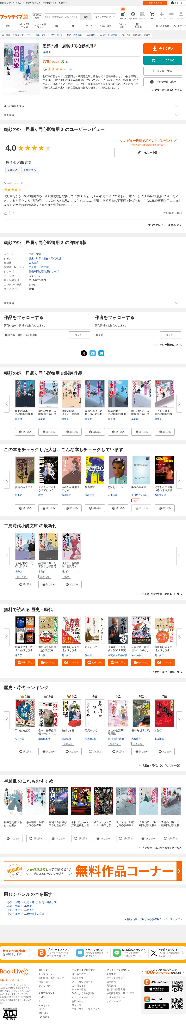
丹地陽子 (123, 738)
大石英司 (136, 738)
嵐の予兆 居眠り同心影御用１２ (125, 825)
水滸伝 (158, 730)
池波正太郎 (44, 738)
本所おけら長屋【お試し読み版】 (163, 650)
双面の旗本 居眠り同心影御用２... (24, 414)
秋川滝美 (112, 738)
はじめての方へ (163, 26)
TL (73, 25)
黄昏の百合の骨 (24, 487)
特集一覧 (43, 981)
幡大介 (65, 571)
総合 (8, 25)
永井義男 (66, 738)
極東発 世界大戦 (140, 730)
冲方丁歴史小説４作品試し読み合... (24, 650)
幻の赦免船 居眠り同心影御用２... (47, 414)
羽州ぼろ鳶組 (22, 730)
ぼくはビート (115, 487)
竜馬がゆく (91, 730)
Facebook (44, 1016)
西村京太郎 (160, 495)
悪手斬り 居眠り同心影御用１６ (35, 825)
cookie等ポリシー (116, 997)
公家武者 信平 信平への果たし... (141, 649)
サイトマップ (114, 1001)
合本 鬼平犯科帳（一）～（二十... (47, 733)
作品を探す (78, 978)
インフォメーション (82, 997)
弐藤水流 (89, 495)
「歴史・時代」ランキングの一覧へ (162, 765)
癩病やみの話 (138, 487)
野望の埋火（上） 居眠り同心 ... (70, 414)
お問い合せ (78, 1001)
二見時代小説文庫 (39, 267)
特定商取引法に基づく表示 (120, 993)
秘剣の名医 (68, 730)
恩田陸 (18, 495)
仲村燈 (88, 655)
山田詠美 (112, 495)
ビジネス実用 (122, 25)
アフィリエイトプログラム (86, 1009)
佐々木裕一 (137, 655)
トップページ (46, 974)
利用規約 (111, 985)
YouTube (43, 1013)
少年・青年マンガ (24, 25)
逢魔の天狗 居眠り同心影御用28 (170, 825)
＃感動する (29, 170)
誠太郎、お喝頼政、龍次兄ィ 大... (70, 566)
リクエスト (78, 1005)
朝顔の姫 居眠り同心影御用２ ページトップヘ (153, 919)
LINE (41, 997)
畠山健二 (43, 655)
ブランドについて (116, 978)
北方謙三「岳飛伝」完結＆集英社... (117, 650)
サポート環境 (79, 989)
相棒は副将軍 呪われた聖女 (13, 824)
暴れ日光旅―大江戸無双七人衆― (80, 825)
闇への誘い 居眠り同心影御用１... (140, 414)
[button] (25, 432)
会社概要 (111, 974)
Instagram (44, 1005)
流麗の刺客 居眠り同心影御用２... (117, 414)
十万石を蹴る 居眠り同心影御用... (163, 414)
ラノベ (89, 25)
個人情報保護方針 (116, 989)
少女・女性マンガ (40, 25)
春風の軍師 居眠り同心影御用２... (93, 414)
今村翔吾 (19, 738)
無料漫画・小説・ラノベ (51, 978)
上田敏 (134, 495)
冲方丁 (18, 655)
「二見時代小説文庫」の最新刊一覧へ (160, 594)
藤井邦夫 (66, 495)
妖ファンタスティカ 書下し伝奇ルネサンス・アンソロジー (102, 827)
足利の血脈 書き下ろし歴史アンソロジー (58, 825)
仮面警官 (90, 487)
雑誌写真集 (138, 25)
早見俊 (47, 52)
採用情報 (111, 981)
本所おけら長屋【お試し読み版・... (47, 650)
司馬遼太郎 (90, 738)
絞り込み (37, 16)
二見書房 (34, 262)
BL (57, 25)
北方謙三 (159, 738)
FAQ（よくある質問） (83, 993)
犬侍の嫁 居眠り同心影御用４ (147, 824)
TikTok (42, 1009)
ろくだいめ (91, 647)
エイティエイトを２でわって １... (47, 490)
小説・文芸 (106, 25)
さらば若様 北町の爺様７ (24, 565)
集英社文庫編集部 (117, 655)
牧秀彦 (18, 571)
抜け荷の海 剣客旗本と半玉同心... (47, 566)
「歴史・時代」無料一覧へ (167, 672)
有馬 (40, 495)
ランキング (44, 985)
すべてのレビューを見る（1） (165, 225)
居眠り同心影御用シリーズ (44, 271)
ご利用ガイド (179, 26)
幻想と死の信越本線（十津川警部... (163, 490)
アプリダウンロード (82, 981)
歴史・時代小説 (52, 258)
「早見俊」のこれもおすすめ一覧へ (162, 847)
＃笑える (13, 170)
